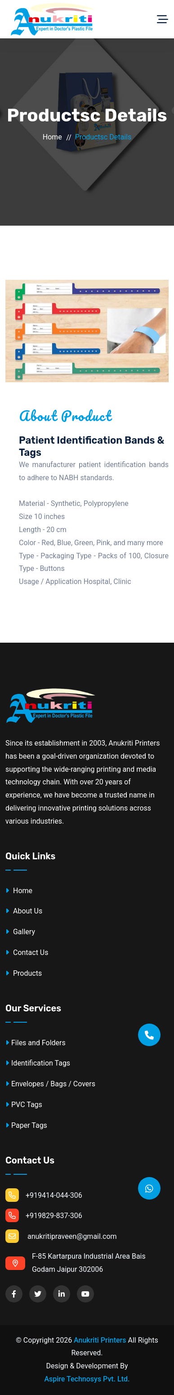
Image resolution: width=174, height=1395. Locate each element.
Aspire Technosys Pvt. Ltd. (86, 1379)
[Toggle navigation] (162, 19)
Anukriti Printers (100, 1340)
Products (23, 973)
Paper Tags (26, 1125)
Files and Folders (35, 1042)
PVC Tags (23, 1104)
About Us (23, 911)
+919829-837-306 (43, 1215)
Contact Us (27, 952)
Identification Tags (37, 1063)
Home (52, 137)
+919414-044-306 (43, 1195)
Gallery (20, 931)
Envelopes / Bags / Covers (50, 1083)
